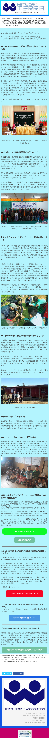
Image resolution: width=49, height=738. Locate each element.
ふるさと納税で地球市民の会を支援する (24, 593)
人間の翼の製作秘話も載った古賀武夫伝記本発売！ (24, 650)
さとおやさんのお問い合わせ (24, 531)
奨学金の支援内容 (24, 540)
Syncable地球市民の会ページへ (24, 618)
